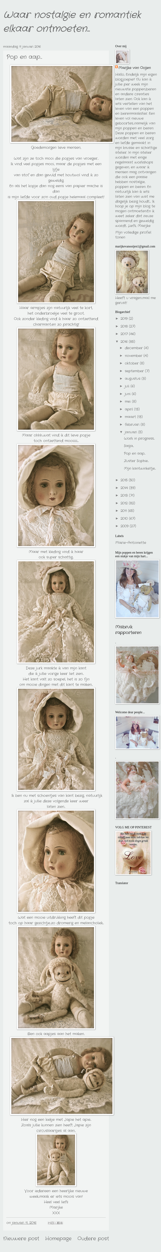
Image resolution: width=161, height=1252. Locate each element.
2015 (125, 480)
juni (128, 393)
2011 (124, 510)
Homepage (58, 1238)
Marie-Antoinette (130, 542)
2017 (125, 333)
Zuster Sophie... (136, 460)
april (129, 409)
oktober (132, 363)
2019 (125, 318)
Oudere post (93, 1238)
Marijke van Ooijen (134, 68)
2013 (125, 495)
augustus (133, 378)
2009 (125, 526)
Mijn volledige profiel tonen (133, 235)
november (134, 355)
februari (133, 424)
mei (128, 401)
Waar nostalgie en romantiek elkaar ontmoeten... (72, 22)
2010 (125, 518)
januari (131, 432)
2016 (125, 341)
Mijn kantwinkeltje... (140, 468)
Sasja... (129, 445)
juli (128, 386)
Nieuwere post (21, 1238)
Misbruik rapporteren (128, 630)
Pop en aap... (134, 453)
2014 (125, 487)
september (135, 371)
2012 (125, 503)
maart (131, 416)
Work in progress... (139, 438)
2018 (125, 326)
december (134, 348)
